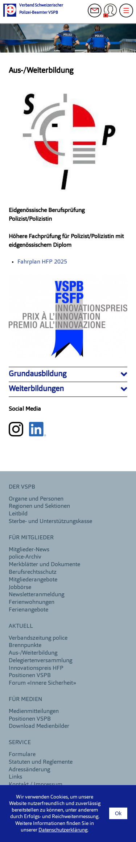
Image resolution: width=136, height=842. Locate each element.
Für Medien (25, 699)
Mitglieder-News (29, 550)
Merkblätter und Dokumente (44, 565)
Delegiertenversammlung (40, 661)
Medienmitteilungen (34, 711)
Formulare (22, 755)
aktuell (21, 626)
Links (15, 777)
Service (20, 743)
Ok (118, 813)
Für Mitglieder (31, 538)
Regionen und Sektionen (39, 506)
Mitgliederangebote (33, 580)
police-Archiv (25, 557)
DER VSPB (22, 487)
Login (112, 14)
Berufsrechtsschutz (33, 572)
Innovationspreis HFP (36, 668)
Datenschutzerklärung (62, 830)
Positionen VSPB (30, 676)
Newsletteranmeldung (36, 595)
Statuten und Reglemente (41, 762)
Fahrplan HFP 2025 (42, 262)
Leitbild (18, 514)
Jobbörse (20, 587)
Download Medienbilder (39, 726)
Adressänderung (29, 770)
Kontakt (97, 14)
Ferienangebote (28, 610)
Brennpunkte (25, 645)
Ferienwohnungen (31, 602)
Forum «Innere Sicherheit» (42, 683)
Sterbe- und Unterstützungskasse (50, 521)
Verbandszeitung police (38, 638)
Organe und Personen (36, 499)
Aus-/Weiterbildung (33, 653)
